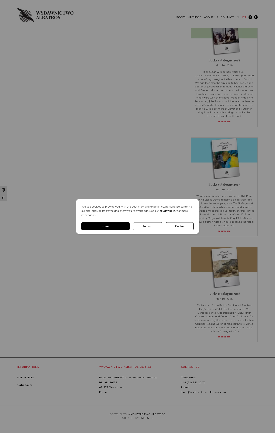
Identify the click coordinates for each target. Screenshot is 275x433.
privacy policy (168, 210)
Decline (179, 226)
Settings (147, 226)
